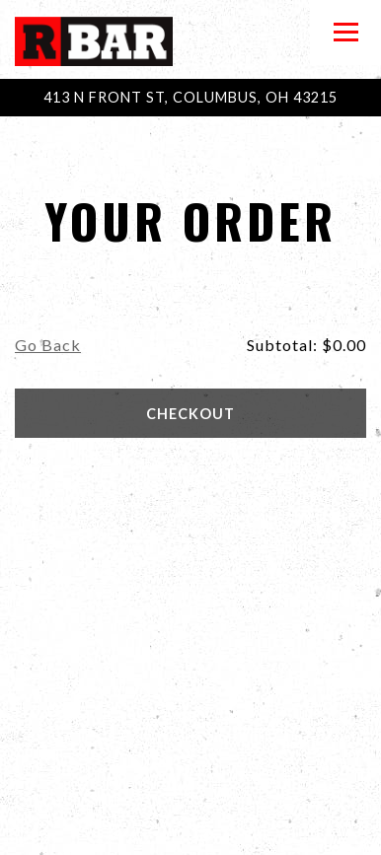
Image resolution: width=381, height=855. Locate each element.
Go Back (48, 344)
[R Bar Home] (94, 39)
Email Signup (190, 829)
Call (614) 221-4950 (191, 779)
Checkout (190, 413)
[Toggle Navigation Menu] (345, 32)
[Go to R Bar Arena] (190, 97)
